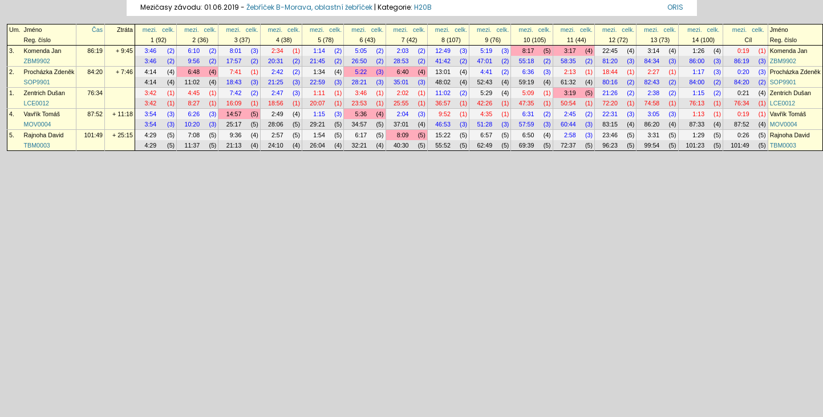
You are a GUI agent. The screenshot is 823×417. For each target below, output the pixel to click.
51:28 (484, 124)
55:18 (526, 61)
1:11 (319, 92)
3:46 (150, 50)
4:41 (486, 71)
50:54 (568, 103)
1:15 (698, 92)
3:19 (570, 92)
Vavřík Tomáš (42, 114)
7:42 (236, 92)
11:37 (192, 145)
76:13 (696, 103)
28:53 (401, 61)
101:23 (695, 145)
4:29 (150, 135)
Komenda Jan (43, 50)
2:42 (277, 71)
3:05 (653, 114)
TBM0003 (37, 145)
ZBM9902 (37, 61)
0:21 (743, 92)
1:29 (698, 135)
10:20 (192, 124)
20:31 (275, 61)
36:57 (443, 103)
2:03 (403, 50)
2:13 (570, 71)
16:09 (234, 103)
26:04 (317, 145)
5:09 (528, 92)
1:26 (698, 50)
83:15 (610, 124)
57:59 (526, 124)
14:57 (234, 114)
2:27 (653, 71)
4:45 (194, 92)
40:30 (401, 145)
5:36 (361, 114)
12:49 (443, 50)
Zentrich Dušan (44, 92)
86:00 (696, 61)
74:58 (652, 103)
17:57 (234, 61)
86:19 (95, 50)
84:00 (696, 82)
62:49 (484, 145)
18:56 (275, 103)
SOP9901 (37, 82)
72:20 (610, 103)
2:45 (570, 114)
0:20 (743, 71)
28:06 (275, 124)
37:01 (401, 124)
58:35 (568, 61)
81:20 (610, 61)
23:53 (359, 103)
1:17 (698, 71)
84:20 (95, 71)
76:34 (95, 92)
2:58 (570, 135)
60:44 (568, 124)
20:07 (317, 103)
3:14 (653, 50)
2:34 (277, 50)
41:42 (443, 61)
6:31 (528, 114)
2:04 (403, 114)
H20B (423, 7)
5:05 (361, 50)
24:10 (275, 145)
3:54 (150, 114)
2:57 (277, 135)
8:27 (194, 103)
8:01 (236, 50)
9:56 (194, 61)
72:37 (568, 145)
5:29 (486, 92)
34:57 (359, 124)
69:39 (526, 145)
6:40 (403, 71)
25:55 (401, 103)
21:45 (317, 61)
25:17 (234, 124)
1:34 (319, 71)
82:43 (652, 82)
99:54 (652, 145)
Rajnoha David (44, 135)
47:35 (526, 103)
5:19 (486, 50)
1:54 (319, 135)
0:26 (743, 135)
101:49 (93, 135)
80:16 (610, 82)
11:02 (192, 82)
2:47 (277, 92)
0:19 (743, 50)
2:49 (277, 114)
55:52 (443, 145)
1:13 (698, 114)
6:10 (194, 50)
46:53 (443, 124)
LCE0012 (36, 103)
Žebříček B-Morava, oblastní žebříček (309, 7)
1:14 (319, 50)
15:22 (443, 135)
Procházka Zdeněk (49, 71)
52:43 (484, 82)
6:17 (361, 135)
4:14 (150, 71)
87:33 (696, 124)
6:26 (194, 114)
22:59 (317, 82)
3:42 (150, 92)
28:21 (359, 82)
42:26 (484, 103)
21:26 (610, 92)
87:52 (95, 114)
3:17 (570, 50)
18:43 (234, 82)
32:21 (359, 145)
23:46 (610, 135)
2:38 (653, 92)
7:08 (194, 135)
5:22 (361, 71)
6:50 (528, 135)
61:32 (568, 82)
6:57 (486, 135)
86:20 (652, 124)
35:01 (401, 82)
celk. (168, 29)
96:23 (610, 145)
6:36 (528, 71)
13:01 (443, 71)
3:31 (653, 135)
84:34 (652, 61)
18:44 (610, 71)
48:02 (443, 82)
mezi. (150, 29)
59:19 (526, 82)
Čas (97, 29)
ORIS (675, 7)
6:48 (194, 71)
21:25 (275, 82)
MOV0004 (37, 124)
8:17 (528, 50)
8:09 (403, 135)
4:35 (486, 114)
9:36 (236, 135)
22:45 (610, 50)
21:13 (234, 145)
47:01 (484, 61)
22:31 (610, 114)
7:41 (236, 71)
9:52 (445, 114)
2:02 (403, 92)
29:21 (317, 124)
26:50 (359, 61)
